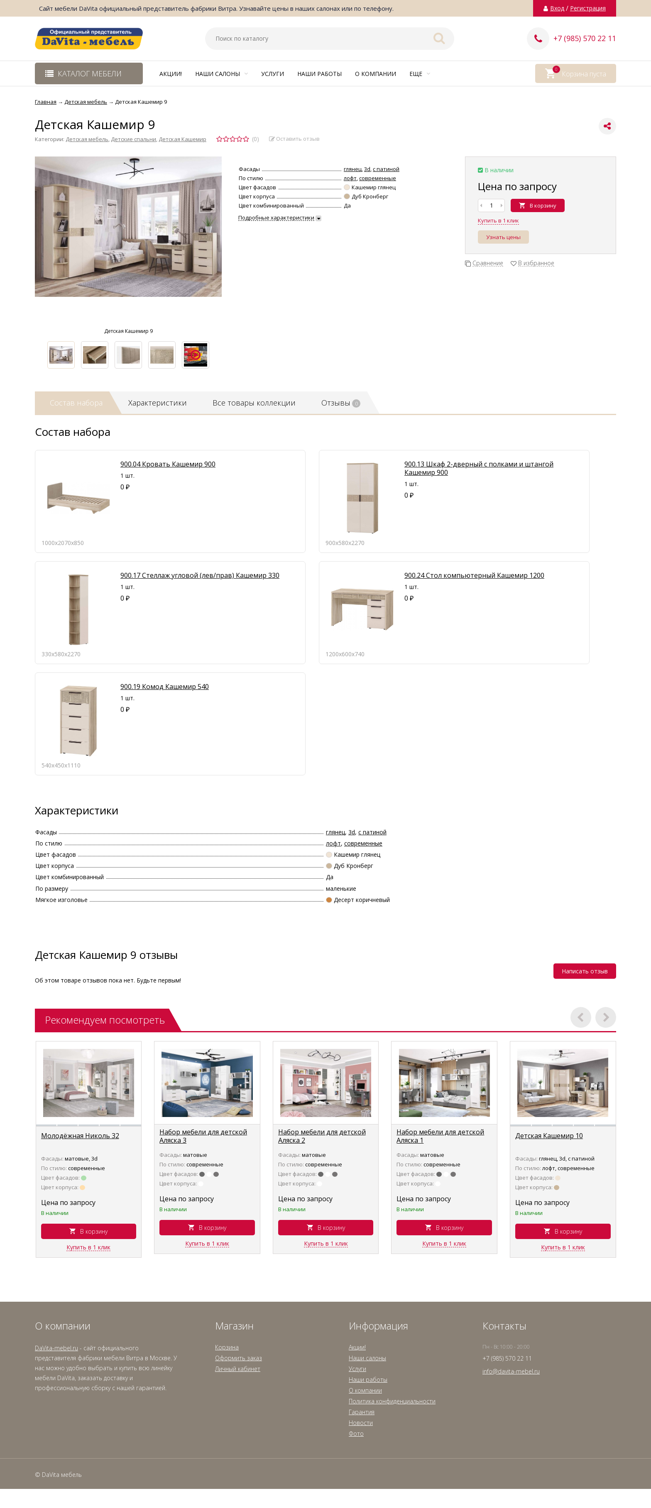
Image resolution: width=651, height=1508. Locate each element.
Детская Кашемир (182, 139)
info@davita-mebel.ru (511, 1371)
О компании (375, 74)
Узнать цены (503, 237)
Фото (356, 1433)
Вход (557, 8)
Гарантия (361, 1412)
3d (367, 169)
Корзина (227, 1347)
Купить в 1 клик (498, 220)
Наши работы (319, 74)
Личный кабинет (237, 1369)
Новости (361, 1423)
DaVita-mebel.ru (56, 1348)
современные (377, 178)
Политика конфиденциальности (392, 1401)
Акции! (170, 74)
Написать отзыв (585, 971)
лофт (350, 178)
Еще (419, 74)
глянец (353, 169)
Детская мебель (87, 139)
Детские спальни (133, 139)
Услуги (272, 74)
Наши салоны (221, 74)
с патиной (386, 169)
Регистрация (588, 8)
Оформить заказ (238, 1358)
